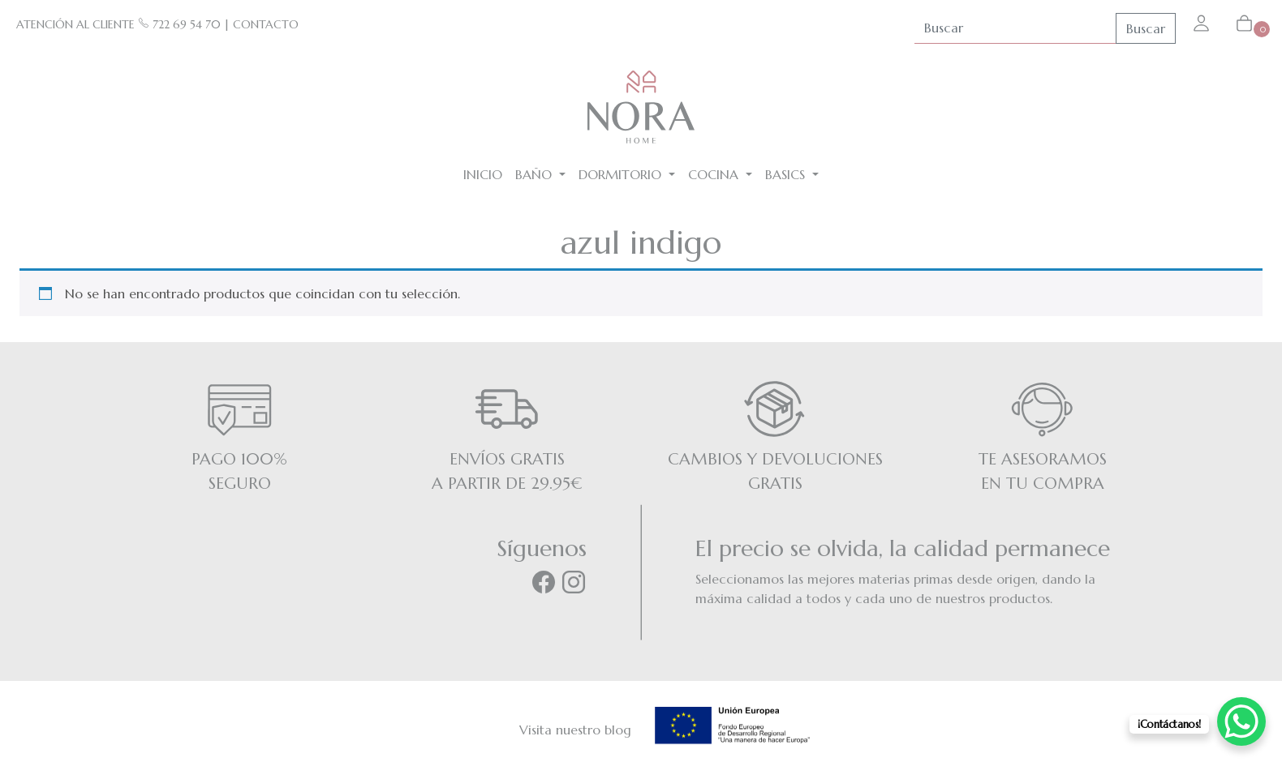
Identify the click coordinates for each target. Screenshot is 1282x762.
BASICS (787, 174)
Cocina (715, 174)
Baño (535, 174)
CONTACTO (266, 24)
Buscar (1145, 28)
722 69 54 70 (179, 24)
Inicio (482, 174)
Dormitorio (622, 174)
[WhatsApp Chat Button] (1241, 721)
